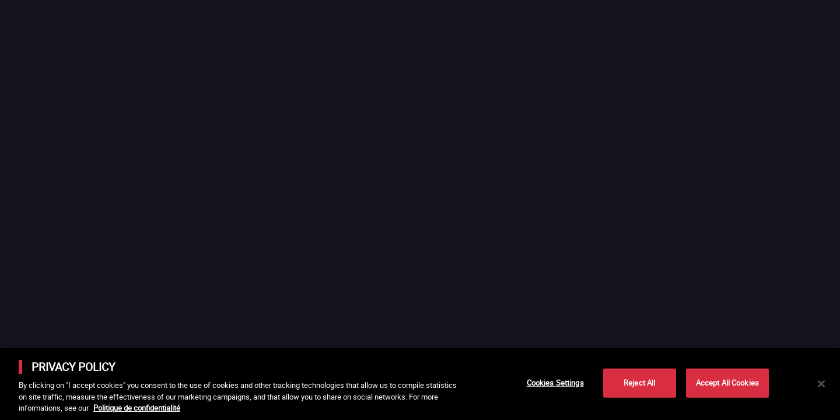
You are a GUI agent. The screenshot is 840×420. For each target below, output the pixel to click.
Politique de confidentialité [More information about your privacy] (136, 407)
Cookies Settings (555, 382)
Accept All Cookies (727, 382)
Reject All (639, 382)
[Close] (821, 384)
